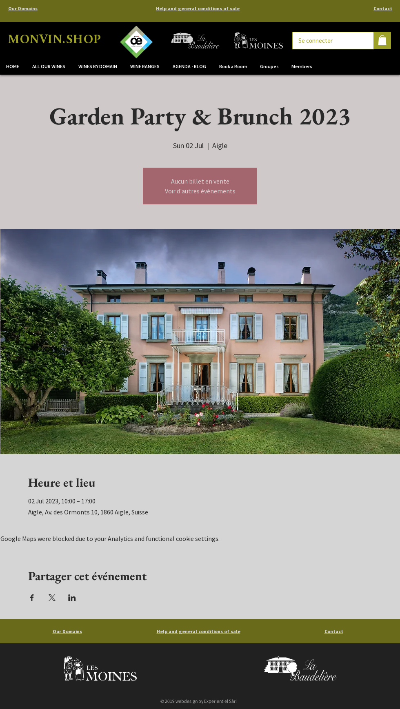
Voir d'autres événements (200, 191)
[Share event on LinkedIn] (72, 597)
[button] (98, 66)
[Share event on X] (52, 597)
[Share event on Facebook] (32, 597)
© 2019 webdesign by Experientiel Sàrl (198, 701)
